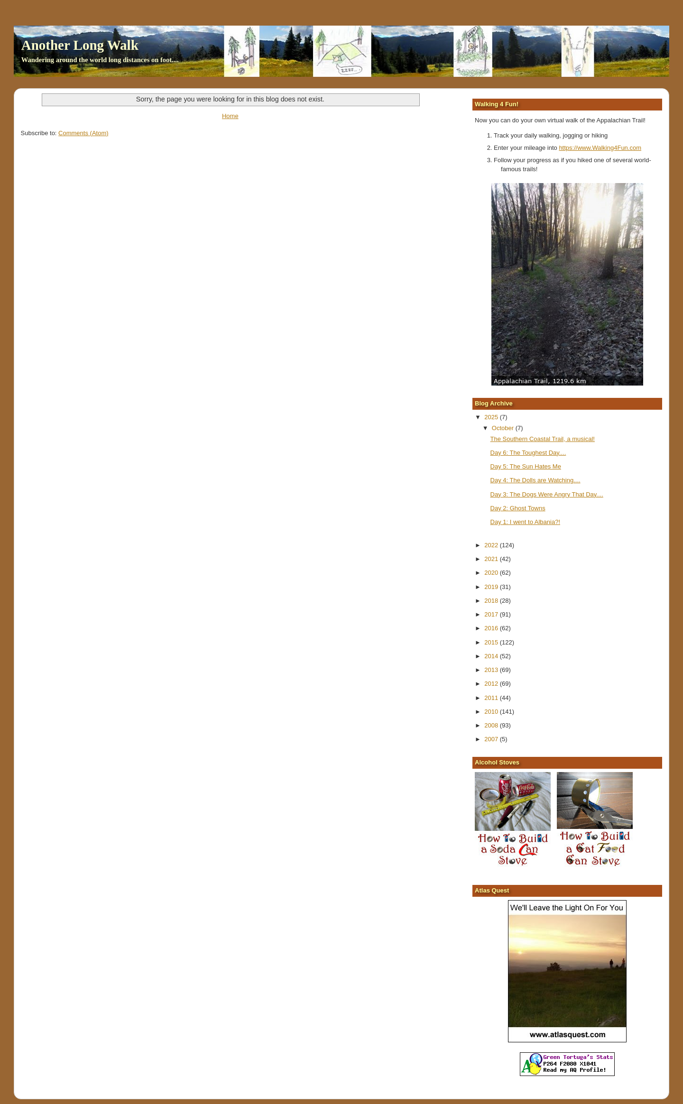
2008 (492, 725)
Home (230, 116)
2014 (492, 656)
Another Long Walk (79, 45)
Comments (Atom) (83, 133)
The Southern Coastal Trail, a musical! (542, 438)
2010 (492, 711)
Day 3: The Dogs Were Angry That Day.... (546, 494)
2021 (492, 558)
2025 (492, 417)
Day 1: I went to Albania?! (525, 521)
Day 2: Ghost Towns (517, 508)
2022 (492, 545)
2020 (492, 572)
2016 (492, 628)
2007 (492, 739)
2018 (492, 600)
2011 (492, 697)
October (504, 428)
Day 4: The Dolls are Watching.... (535, 480)
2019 (492, 586)
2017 (492, 614)
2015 (492, 642)
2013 (492, 669)
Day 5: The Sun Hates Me (525, 466)
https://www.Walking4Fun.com (600, 147)
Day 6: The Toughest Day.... (528, 452)
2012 (492, 683)
